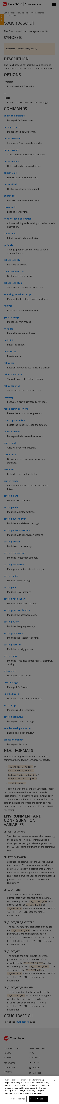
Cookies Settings (17, 1099)
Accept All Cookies (38, 1099)
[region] (29, 1090)
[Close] (55, 1080)
